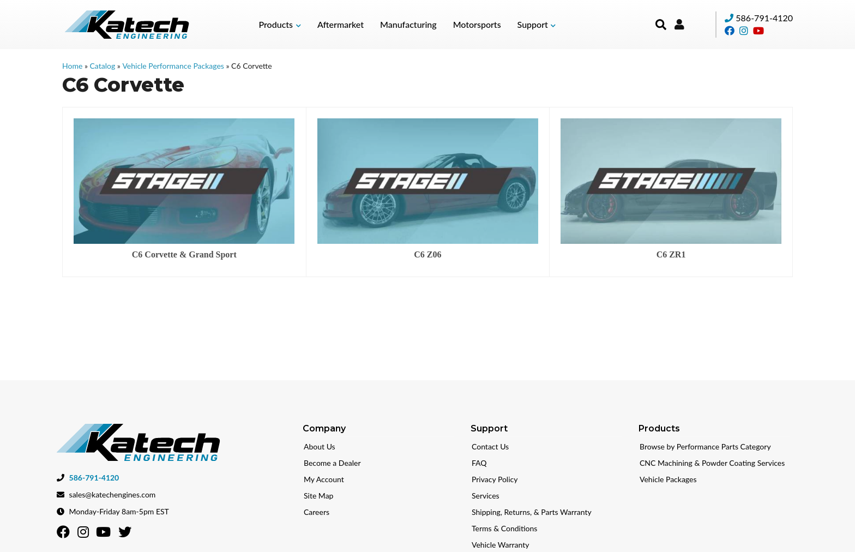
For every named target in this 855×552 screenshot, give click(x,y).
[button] (280, 24)
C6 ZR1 (671, 254)
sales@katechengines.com (112, 493)
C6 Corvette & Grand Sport (184, 254)
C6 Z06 (427, 254)
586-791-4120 (764, 18)
